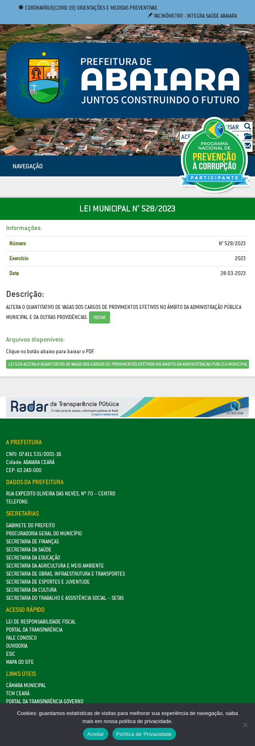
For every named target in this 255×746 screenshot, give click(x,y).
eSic (10, 654)
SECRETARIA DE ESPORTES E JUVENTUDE (48, 582)
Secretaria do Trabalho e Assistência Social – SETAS (65, 598)
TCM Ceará (17, 693)
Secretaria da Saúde (29, 550)
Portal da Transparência (34, 630)
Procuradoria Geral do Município (44, 533)
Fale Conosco (21, 638)
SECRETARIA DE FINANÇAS (32, 542)
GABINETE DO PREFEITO (30, 525)
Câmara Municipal (26, 685)
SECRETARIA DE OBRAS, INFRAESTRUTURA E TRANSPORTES (65, 574)
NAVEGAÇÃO (27, 166)
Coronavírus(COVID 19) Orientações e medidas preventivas (87, 8)
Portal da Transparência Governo (44, 701)
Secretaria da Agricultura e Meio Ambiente (55, 566)
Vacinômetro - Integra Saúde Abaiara (192, 16)
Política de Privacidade (144, 734)
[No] (245, 725)
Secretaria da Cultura (31, 590)
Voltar (99, 317)
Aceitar (95, 734)
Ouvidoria (16, 646)
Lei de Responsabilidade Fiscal (41, 622)
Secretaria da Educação (33, 558)
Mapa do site (20, 662)
